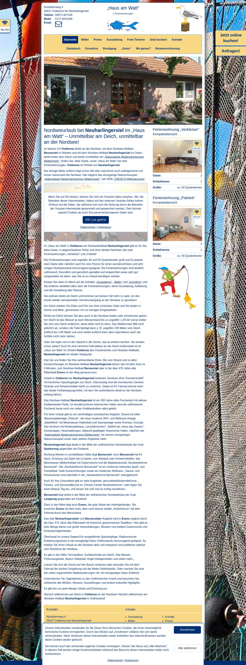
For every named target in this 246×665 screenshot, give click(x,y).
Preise (98, 39)
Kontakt (177, 39)
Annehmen (187, 629)
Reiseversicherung (167, 48)
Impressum (131, 660)
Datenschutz (115, 660)
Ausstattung (114, 39)
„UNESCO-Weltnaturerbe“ (129, 179)
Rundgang (109, 48)
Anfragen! (231, 51)
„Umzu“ (126, 48)
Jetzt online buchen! (231, 38)
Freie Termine (136, 39)
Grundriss (91, 48)
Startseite (70, 39)
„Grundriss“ (135, 282)
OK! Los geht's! (95, 219)
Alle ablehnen (187, 648)
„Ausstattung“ (104, 282)
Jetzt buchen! (158, 39)
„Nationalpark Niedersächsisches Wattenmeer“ (72, 179)
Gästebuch (73, 48)
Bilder (85, 39)
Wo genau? (143, 48)
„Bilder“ (117, 282)
